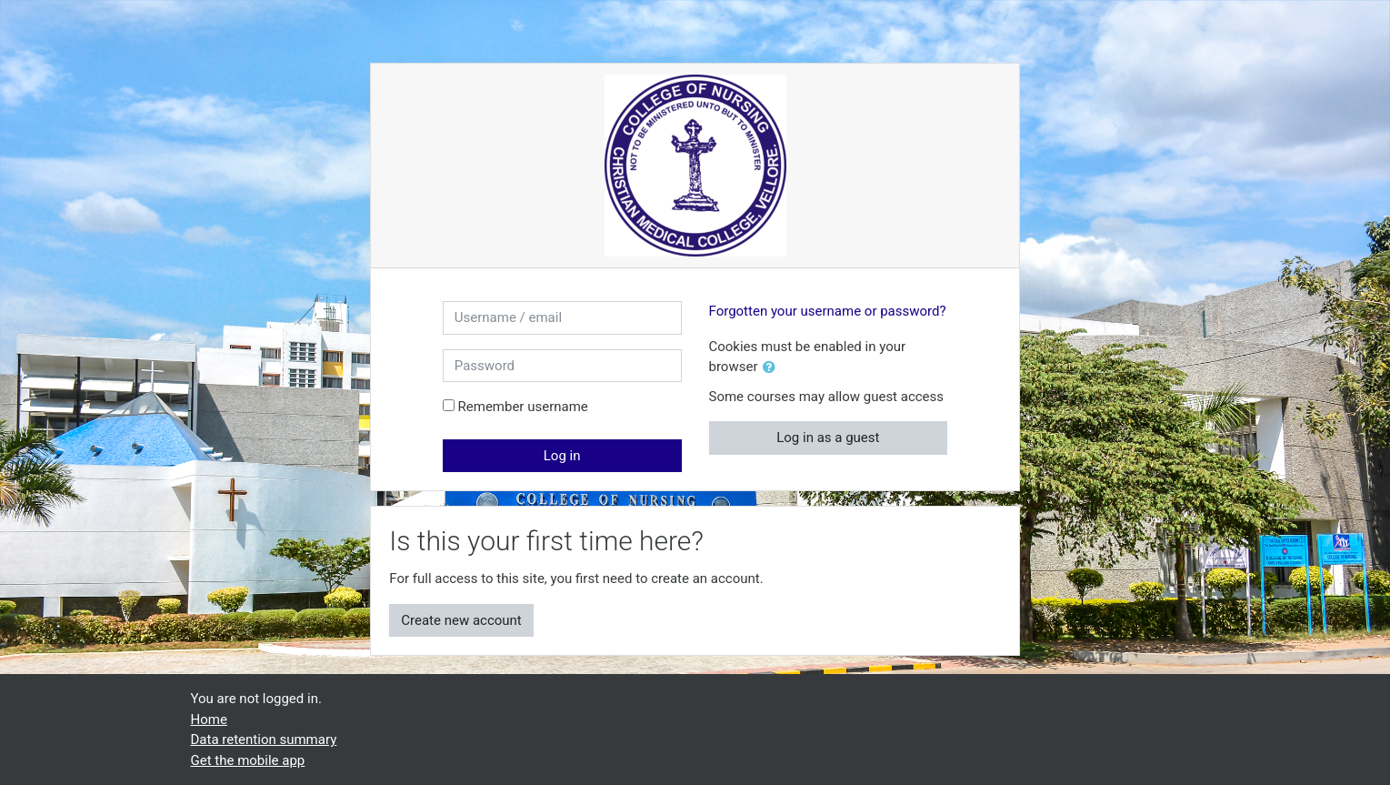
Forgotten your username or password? (827, 311)
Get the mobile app (248, 760)
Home (209, 719)
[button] (773, 368)
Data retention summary (264, 739)
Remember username (523, 406)
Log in (562, 456)
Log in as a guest (827, 437)
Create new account (461, 620)
